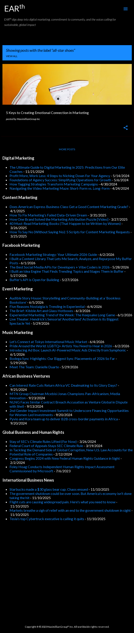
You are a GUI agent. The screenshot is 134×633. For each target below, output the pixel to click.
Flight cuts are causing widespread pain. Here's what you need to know (62, 502)
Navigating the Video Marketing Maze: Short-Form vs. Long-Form (60, 188)
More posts (67, 149)
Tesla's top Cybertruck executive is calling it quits (47, 519)
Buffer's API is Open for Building (34, 280)
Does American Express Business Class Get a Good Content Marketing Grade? (69, 207)
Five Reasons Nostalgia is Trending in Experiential (47, 306)
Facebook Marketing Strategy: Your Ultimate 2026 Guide (53, 254)
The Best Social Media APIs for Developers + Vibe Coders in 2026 (60, 267)
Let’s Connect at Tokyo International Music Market (48, 342)
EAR (14, 8)
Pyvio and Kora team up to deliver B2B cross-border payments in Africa (64, 419)
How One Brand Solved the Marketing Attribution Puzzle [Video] (59, 219)
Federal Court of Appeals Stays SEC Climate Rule (46, 446)
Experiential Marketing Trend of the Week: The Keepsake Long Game (62, 315)
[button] (125, 128)
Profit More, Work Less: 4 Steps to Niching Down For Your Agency (60, 176)
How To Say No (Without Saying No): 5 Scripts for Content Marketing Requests (70, 232)
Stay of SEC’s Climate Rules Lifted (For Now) (43, 441)
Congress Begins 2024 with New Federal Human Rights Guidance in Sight (65, 458)
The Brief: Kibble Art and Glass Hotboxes (41, 311)
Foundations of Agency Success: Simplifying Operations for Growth (60, 180)
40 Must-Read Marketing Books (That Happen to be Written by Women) (65, 223)
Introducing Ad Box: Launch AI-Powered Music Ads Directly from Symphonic (68, 350)
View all (11, 56)
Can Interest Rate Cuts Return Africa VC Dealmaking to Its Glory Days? (63, 385)
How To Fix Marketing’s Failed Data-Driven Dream (48, 215)
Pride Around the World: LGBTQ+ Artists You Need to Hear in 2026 (61, 346)
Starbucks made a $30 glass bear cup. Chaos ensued (49, 489)
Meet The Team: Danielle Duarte (34, 367)
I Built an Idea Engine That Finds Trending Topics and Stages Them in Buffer (67, 271)
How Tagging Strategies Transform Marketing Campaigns (54, 184)
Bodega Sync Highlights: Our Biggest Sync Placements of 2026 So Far (62, 358)
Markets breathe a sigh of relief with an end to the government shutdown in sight (70, 510)
